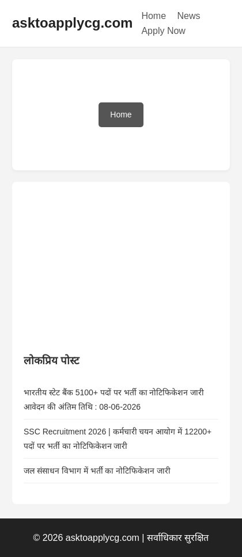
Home (153, 16)
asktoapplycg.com (72, 22)
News (189, 16)
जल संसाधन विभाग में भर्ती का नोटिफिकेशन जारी (97, 470)
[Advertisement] (110, 265)
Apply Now (163, 31)
